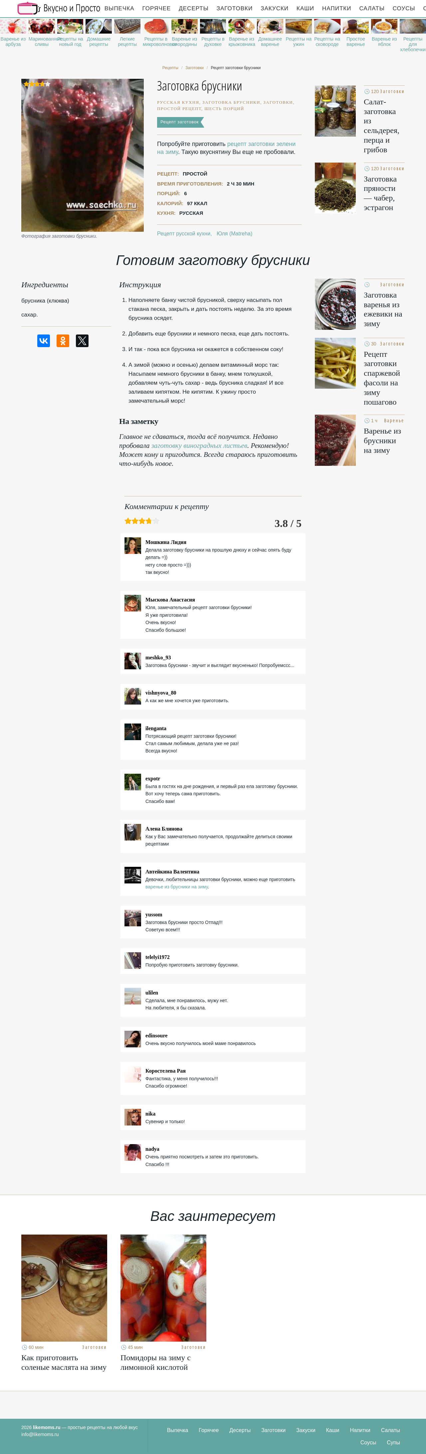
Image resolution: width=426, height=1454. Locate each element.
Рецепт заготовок (179, 121)
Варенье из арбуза (13, 41)
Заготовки (235, 8)
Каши (305, 8)
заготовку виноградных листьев (199, 446)
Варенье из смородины (184, 41)
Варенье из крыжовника (241, 41)
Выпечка (119, 8)
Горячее (156, 8)
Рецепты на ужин (299, 41)
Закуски (275, 8)
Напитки (336, 8)
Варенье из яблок (384, 41)
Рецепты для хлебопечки (413, 44)
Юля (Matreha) (234, 233)
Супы (393, 1442)
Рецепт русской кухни (183, 233)
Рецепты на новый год (70, 41)
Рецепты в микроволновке (156, 41)
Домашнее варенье (270, 41)
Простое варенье (355, 41)
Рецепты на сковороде (327, 41)
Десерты (193, 8)
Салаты (371, 8)
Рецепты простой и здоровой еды (59, 8)
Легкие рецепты (127, 41)
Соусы (404, 8)
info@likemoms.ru (40, 1434)
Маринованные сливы (42, 41)
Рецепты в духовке (212, 41)
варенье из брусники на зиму (176, 886)
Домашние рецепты (98, 41)
